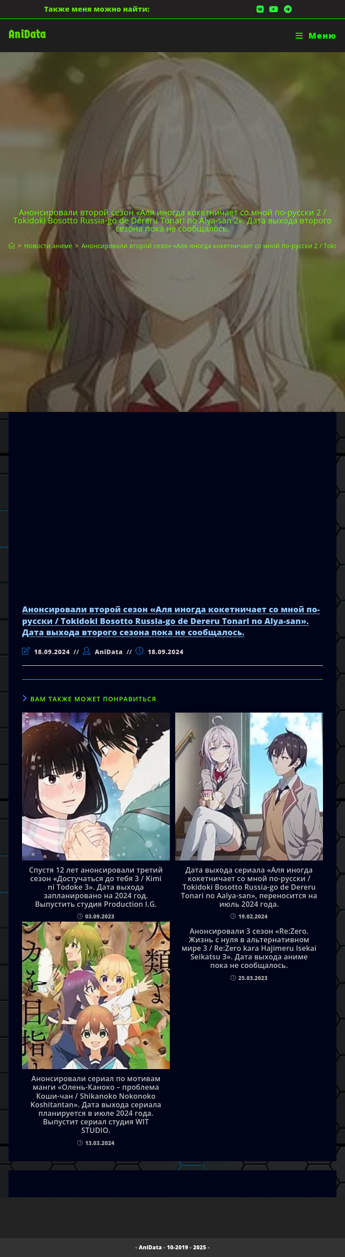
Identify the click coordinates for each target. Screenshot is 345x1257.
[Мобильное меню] (316, 35)
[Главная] (12, 245)
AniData (27, 34)
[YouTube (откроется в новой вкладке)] (273, 8)
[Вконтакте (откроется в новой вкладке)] (260, 8)
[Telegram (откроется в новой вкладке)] (286, 8)
